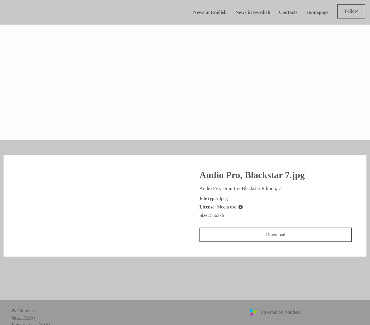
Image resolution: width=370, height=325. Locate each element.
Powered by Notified (273, 312)
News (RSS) (23, 317)
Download (275, 234)
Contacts (288, 12)
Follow (351, 11)
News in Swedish (252, 12)
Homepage (317, 12)
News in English (210, 12)
